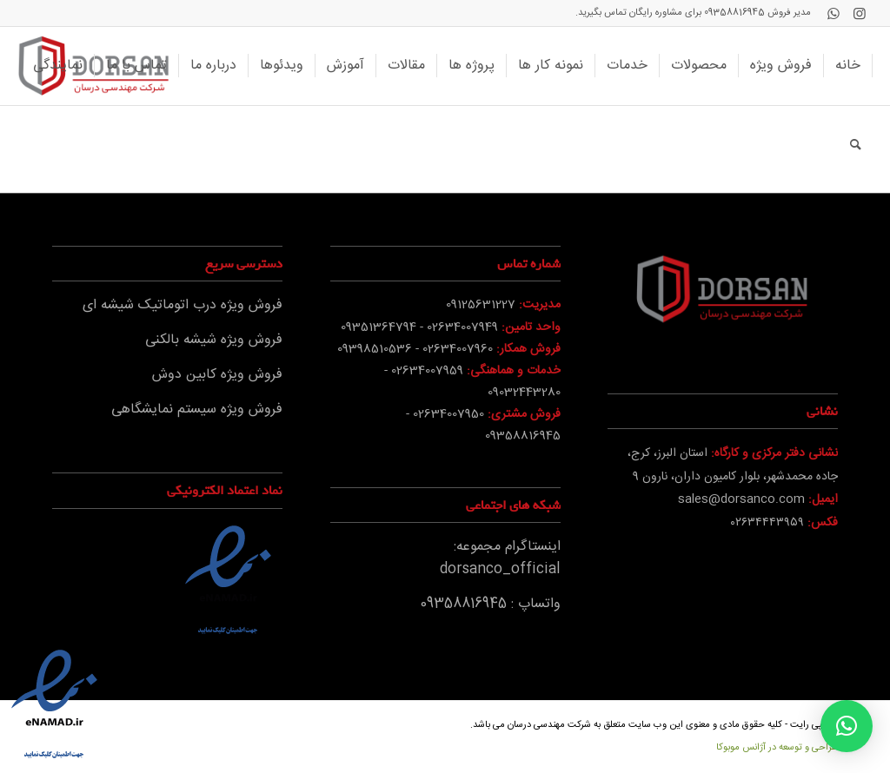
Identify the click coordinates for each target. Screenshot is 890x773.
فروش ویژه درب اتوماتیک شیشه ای (182, 305)
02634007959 (427, 370)
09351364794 (378, 327)
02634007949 (462, 327)
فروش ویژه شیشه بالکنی (213, 340)
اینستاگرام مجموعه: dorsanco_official (500, 558)
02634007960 (457, 349)
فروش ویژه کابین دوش (217, 374)
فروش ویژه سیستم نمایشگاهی (196, 409)
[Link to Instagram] (860, 13)
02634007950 (448, 414)
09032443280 (524, 392)
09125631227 (480, 304)
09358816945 (734, 13)
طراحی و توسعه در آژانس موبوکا (777, 748)
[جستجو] (856, 144)
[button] (846, 726)
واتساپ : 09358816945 (490, 604)
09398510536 (374, 349)
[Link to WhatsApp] (833, 13)
